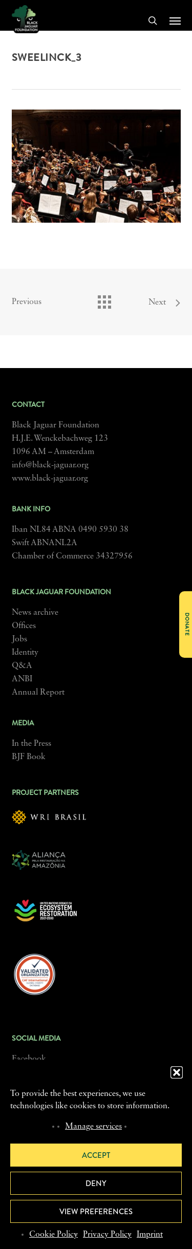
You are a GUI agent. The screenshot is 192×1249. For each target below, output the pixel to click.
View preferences (96, 1211)
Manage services (93, 1127)
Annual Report (38, 692)
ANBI (22, 679)
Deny (96, 1183)
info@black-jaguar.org (50, 465)
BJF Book (29, 757)
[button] (177, 1072)
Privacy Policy (107, 1235)
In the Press (31, 744)
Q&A (22, 666)
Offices (24, 626)
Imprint (150, 1235)
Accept (96, 1155)
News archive (35, 613)
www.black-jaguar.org (50, 479)
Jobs (19, 639)
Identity (25, 653)
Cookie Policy (53, 1235)
